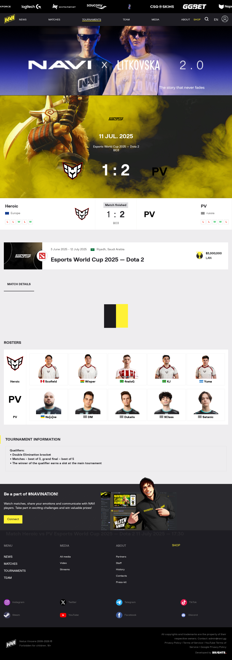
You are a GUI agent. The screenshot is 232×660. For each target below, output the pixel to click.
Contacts (121, 576)
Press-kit (121, 582)
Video (63, 563)
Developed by (210, 652)
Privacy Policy (173, 643)
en (216, 19)
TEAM (8, 577)
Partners (121, 556)
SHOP (176, 545)
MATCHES (10, 563)
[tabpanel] (116, 364)
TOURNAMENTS (15, 570)
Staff (119, 563)
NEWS (8, 556)
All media (65, 556)
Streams (65, 569)
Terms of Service (193, 643)
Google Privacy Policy (213, 647)
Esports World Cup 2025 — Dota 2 (97, 260)
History (120, 569)
